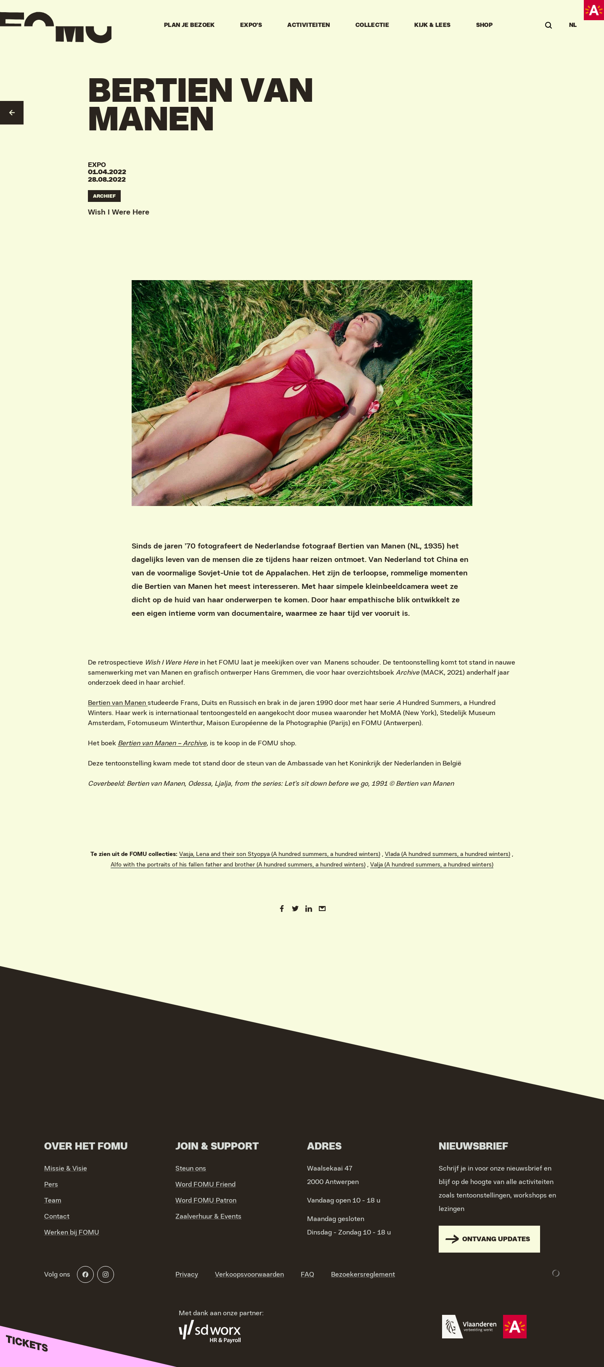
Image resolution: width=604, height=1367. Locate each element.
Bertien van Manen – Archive (162, 743)
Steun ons (190, 1168)
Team (52, 1200)
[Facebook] (85, 1274)
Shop (484, 25)
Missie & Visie (65, 1168)
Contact (56, 1216)
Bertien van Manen (118, 702)
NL (573, 25)
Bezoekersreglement (363, 1274)
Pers (51, 1184)
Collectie (372, 25)
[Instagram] (105, 1274)
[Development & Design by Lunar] (556, 1273)
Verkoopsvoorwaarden (249, 1274)
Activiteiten (308, 25)
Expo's (251, 25)
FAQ (307, 1274)
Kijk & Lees (432, 25)
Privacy (186, 1274)
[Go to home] (55, 25)
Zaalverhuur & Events (208, 1216)
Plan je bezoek (189, 25)
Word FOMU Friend (205, 1184)
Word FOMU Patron (205, 1200)
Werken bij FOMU (71, 1232)
